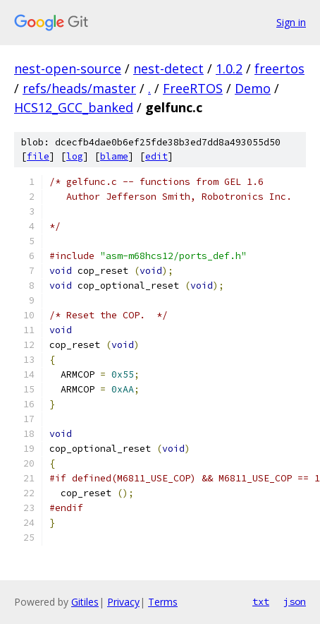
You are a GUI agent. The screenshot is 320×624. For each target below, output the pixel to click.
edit (156, 156)
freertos (279, 68)
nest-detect (168, 68)
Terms (163, 601)
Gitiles (85, 601)
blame (114, 156)
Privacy (123, 601)
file (38, 156)
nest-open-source (67, 68)
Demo (253, 88)
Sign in (291, 22)
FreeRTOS (193, 88)
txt (260, 601)
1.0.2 (229, 68)
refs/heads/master (79, 88)
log (74, 156)
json (294, 601)
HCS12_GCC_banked (73, 107)
